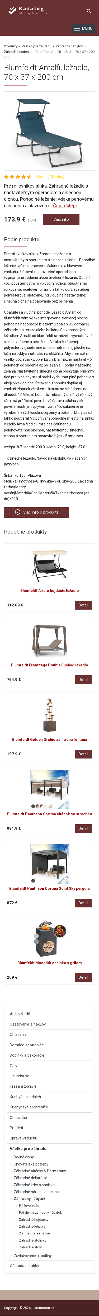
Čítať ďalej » (65, 205)
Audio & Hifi (20, 1014)
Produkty (10, 46)
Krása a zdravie (23, 1086)
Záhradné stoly (30, 1247)
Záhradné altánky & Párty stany (40, 1171)
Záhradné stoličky (32, 1240)
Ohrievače (18, 1117)
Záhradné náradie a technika (38, 1192)
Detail (83, 605)
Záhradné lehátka (32, 1226)
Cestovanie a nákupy (28, 1024)
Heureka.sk (19, 1076)
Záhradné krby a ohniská (34, 1185)
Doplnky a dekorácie (27, 1055)
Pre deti (16, 1128)
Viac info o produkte (37, 512)
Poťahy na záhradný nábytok (40, 1212)
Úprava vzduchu (23, 1138)
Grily (13, 1065)
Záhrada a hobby (24, 1265)
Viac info (61, 219)
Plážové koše (29, 1206)
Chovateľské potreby (31, 1164)
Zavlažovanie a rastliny (33, 1256)
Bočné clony (24, 1157)
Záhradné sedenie (17, 52)
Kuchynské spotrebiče (29, 1107)
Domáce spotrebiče (27, 1045)
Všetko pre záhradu (36, 46)
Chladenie (18, 1034)
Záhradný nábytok (69, 46)
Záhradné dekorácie (30, 1178)
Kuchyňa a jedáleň (25, 1096)
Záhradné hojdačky (33, 1220)
